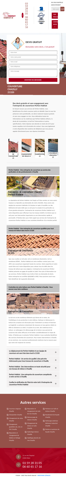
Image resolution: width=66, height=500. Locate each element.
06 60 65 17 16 (26, 22)
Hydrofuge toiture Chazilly (33, 433)
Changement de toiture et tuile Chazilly (32, 425)
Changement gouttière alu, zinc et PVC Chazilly (15, 426)
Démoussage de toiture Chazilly (32, 418)
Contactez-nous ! (55, 24)
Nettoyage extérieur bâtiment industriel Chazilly (51, 423)
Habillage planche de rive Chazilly (34, 439)
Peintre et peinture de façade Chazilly (52, 430)
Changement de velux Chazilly (16, 419)
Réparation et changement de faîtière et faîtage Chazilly (14, 436)
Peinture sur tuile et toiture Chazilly (51, 410)
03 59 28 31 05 (26, 8)
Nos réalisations (55, 15)
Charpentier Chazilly (15, 415)
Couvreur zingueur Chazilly (15, 410)
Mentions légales (44, 475)
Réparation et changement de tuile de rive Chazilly (33, 411)
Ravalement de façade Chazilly (52, 416)
